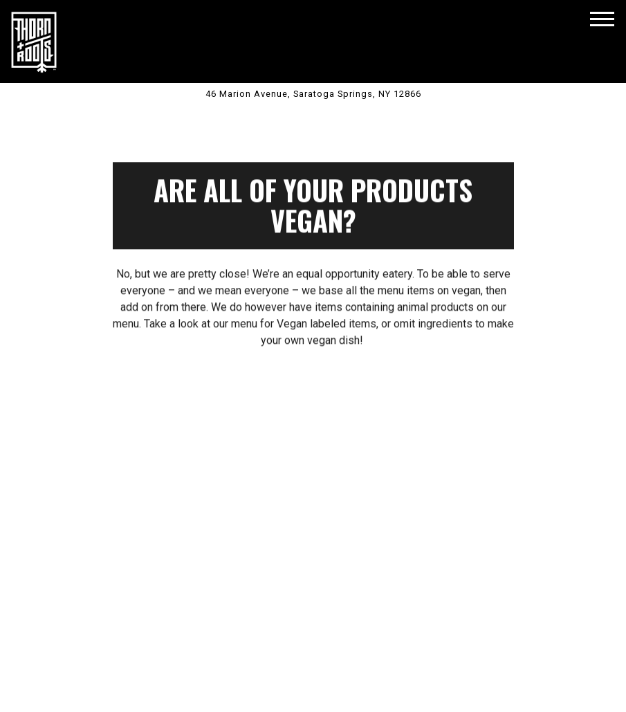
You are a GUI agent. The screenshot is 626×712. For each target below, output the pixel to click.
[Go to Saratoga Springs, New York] (313, 93)
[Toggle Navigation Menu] (602, 19)
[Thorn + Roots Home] (33, 41)
